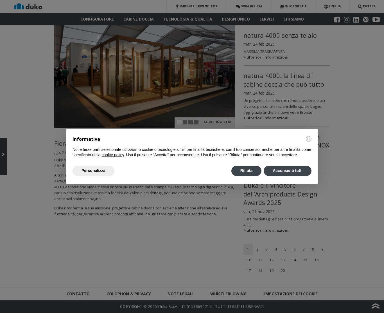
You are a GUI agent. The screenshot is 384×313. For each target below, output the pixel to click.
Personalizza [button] (93, 170)
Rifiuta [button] (246, 170)
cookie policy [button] (113, 155)
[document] (192, 147)
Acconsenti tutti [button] (287, 170)
